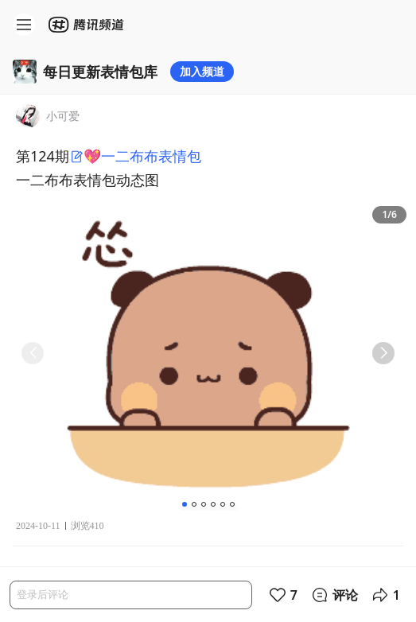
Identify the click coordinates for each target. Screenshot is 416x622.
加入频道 (202, 71)
